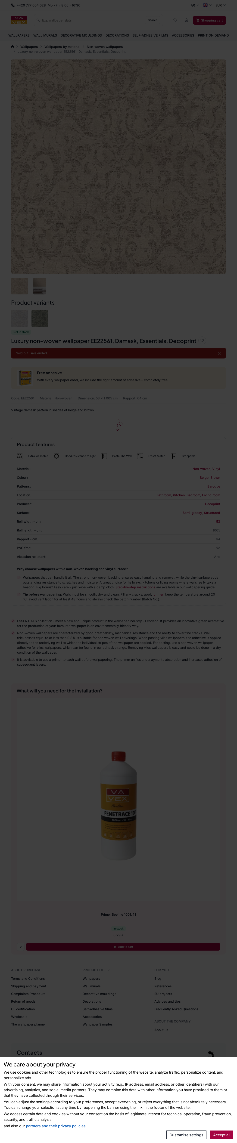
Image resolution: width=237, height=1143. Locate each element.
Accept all (221, 1135)
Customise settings (186, 1135)
